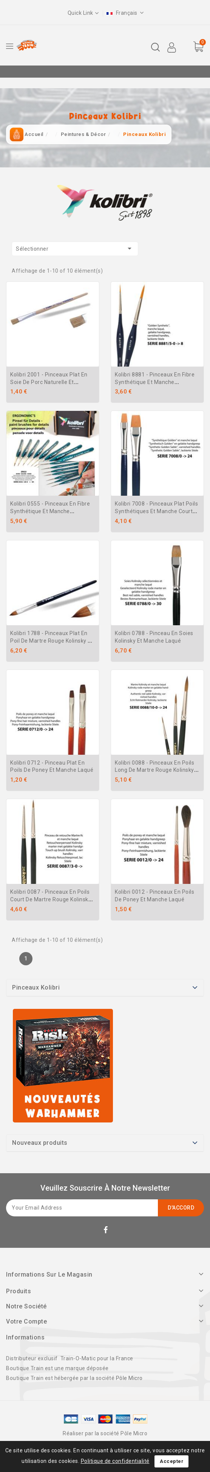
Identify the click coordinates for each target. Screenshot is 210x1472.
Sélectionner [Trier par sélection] (75, 248)
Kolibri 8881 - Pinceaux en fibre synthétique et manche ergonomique (155, 382)
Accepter (171, 1461)
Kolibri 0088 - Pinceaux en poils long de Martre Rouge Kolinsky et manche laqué (154, 770)
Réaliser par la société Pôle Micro (105, 1433)
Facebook (106, 1231)
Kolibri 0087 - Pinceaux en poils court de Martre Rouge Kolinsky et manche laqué (50, 899)
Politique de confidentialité (115, 1461)
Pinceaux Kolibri (36, 987)
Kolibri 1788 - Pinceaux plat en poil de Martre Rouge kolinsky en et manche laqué (52, 640)
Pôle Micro (129, 1378)
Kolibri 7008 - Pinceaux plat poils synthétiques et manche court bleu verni (156, 511)
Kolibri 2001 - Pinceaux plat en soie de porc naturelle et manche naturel (49, 382)
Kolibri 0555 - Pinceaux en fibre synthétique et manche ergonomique (50, 511)
